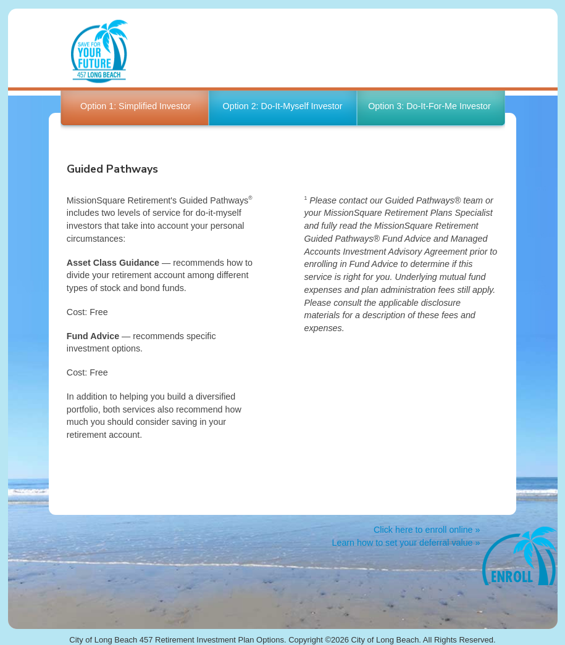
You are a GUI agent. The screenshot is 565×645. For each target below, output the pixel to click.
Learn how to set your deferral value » (406, 543)
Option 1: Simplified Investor (135, 106)
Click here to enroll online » (427, 530)
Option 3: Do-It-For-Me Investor (429, 106)
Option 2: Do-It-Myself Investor (283, 106)
